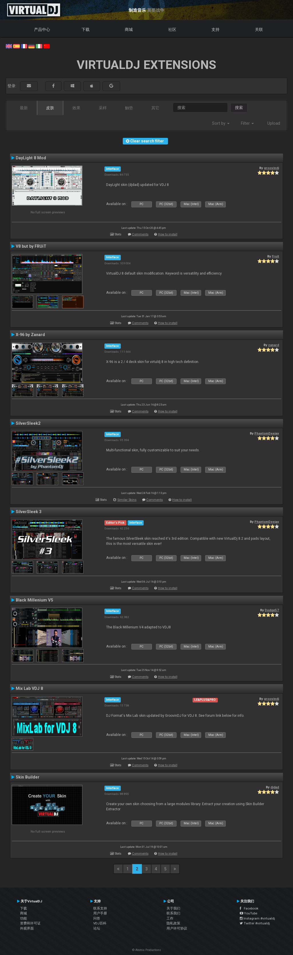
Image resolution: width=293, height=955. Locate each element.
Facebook (249, 908)
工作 (170, 918)
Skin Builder (27, 777)
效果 (76, 108)
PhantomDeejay (266, 433)
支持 (215, 29)
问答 (96, 918)
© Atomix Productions (146, 950)
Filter (247, 123)
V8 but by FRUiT (31, 246)
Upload (273, 123)
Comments (140, 234)
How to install (167, 234)
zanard (273, 345)
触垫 (129, 108)
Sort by (220, 123)
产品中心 (42, 29)
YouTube (248, 913)
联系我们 (173, 913)
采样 (103, 108)
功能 (23, 918)
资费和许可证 (30, 923)
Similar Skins (126, 500)
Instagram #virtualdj (257, 918)
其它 (155, 108)
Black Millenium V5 (34, 600)
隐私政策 (173, 923)
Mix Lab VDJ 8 (29, 688)
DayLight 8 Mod (31, 158)
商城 (129, 29)
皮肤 (50, 108)
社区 (172, 29)
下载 (86, 29)
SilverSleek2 (28, 423)
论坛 (96, 928)
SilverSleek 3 (28, 511)
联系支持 (100, 908)
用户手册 (100, 913)
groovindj (271, 168)
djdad (274, 787)
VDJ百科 (99, 923)
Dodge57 (272, 610)
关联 (259, 29)
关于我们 (173, 908)
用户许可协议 (177, 928)
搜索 (239, 107)
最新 (24, 108)
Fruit (275, 256)
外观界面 (27, 928)
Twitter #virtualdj (255, 923)
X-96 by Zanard (30, 334)
